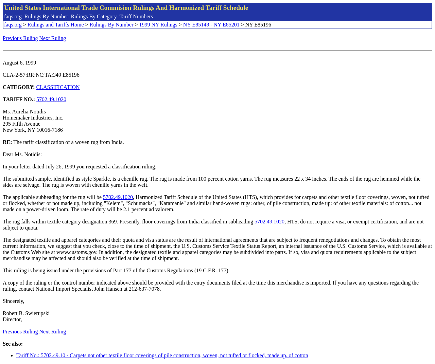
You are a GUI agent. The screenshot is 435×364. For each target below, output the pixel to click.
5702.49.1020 (51, 99)
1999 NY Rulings (158, 25)
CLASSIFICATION (58, 87)
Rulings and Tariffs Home (56, 25)
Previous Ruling (20, 38)
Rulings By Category (94, 16)
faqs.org (13, 16)
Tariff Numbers (136, 16)
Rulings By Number (46, 16)
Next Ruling (52, 38)
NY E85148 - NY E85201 (211, 25)
